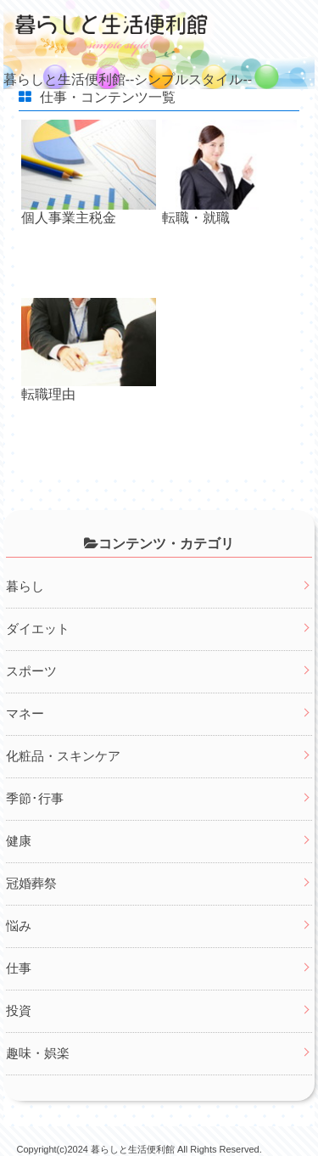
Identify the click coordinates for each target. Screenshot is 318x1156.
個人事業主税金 (68, 217)
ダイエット (38, 628)
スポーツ (31, 671)
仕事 (18, 968)
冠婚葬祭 (31, 883)
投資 (18, 1010)
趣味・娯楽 (38, 1053)
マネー (25, 713)
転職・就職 (196, 217)
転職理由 (48, 394)
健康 (18, 840)
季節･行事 (35, 798)
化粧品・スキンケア (63, 756)
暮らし (25, 586)
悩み (18, 925)
